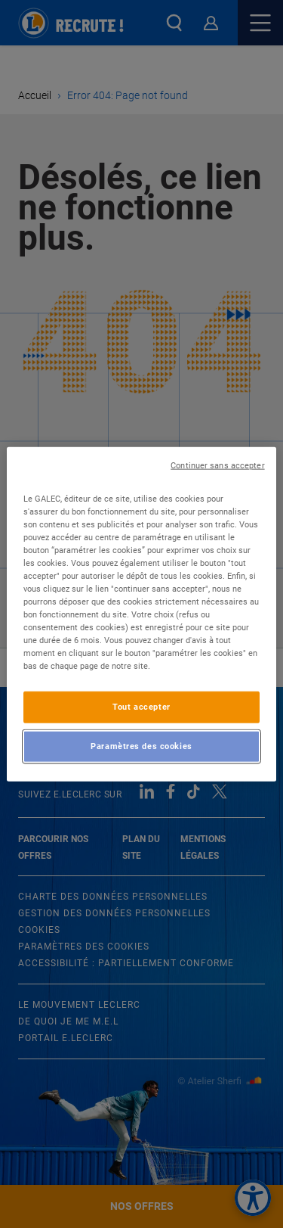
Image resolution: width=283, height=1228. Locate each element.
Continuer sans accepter (217, 465)
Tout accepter (141, 706)
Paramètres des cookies (141, 746)
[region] (141, 614)
